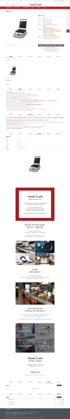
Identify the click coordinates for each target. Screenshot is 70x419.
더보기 (63, 385)
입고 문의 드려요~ (10, 402)
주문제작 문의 (59, 45)
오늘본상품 (68, 10)
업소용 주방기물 (25, 7)
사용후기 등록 (59, 385)
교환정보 (30, 56)
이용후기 (32, 7)
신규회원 (39, 24)
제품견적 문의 (42, 45)
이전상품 (6, 209)
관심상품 (68, 13)
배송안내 (46, 26)
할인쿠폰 (68, 22)
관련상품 (10, 56)
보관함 (51, 42)
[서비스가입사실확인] (41, 417)
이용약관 (13, 409)
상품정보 (39, 56)
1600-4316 (10, 413)
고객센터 (38, 7)
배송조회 (68, 19)
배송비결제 (68, 28)
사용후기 (49, 56)
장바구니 (68, 16)
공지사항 (45, 7)
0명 (7, 45)
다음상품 (64, 209)
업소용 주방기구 (17, 7)
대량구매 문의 (51, 45)
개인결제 (68, 25)
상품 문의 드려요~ (10, 399)
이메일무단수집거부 (17, 409)
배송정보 (20, 56)
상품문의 (59, 56)
